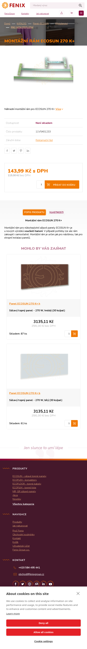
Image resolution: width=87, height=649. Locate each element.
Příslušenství (61, 23)
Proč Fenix (18, 530)
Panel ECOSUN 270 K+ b (24, 393)
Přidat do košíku (64, 185)
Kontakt (17, 538)
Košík (15, 542)
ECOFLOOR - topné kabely (27, 483)
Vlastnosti (56, 212)
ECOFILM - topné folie (24, 487)
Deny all (43, 623)
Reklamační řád (44, 140)
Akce (15, 495)
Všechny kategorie (23, 504)
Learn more (13, 613)
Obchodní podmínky (24, 534)
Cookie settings (43, 641)
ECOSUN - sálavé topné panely (29, 476)
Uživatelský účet (21, 546)
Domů (7, 23)
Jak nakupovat (42, 13)
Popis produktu (34, 212)
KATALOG (21, 23)
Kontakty (25, 13)
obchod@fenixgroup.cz (31, 574)
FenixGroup (9, 13)
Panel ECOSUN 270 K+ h (24, 304)
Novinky (17, 499)
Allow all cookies (43, 632)
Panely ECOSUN (41, 23)
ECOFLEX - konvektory (25, 480)
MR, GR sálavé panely (24, 491)
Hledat (80, 5)
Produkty (17, 522)
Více (58, 109)
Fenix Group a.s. (21, 549)
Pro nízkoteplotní (22, 27)
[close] (78, 593)
